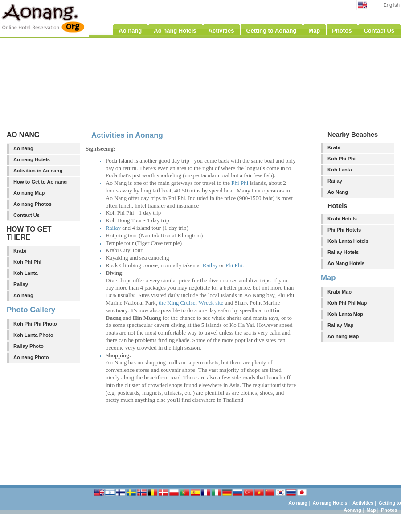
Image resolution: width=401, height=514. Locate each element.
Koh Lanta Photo (33, 335)
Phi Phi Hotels (344, 230)
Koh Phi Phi (27, 262)
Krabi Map (339, 291)
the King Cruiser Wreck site (191, 302)
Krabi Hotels (342, 218)
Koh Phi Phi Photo (35, 323)
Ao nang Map (29, 193)
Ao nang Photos (32, 204)
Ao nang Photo (31, 357)
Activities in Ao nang (37, 170)
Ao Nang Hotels (345, 263)
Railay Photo (28, 346)
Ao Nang (337, 192)
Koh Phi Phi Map (347, 303)
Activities (362, 503)
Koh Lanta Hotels (347, 241)
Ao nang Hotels (31, 159)
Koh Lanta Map (345, 314)
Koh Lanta (25, 273)
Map (371, 510)
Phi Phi (239, 182)
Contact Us (26, 215)
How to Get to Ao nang (40, 181)
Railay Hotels (343, 252)
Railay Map (340, 325)
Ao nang (23, 148)
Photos (389, 510)
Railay (20, 284)
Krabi (19, 250)
